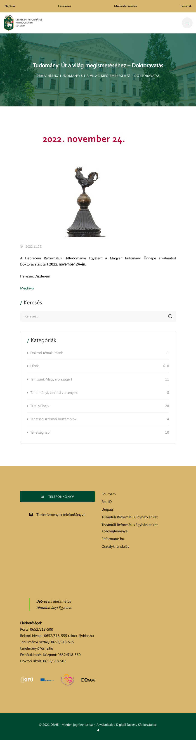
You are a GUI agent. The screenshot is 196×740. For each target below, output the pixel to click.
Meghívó (27, 288)
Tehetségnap (99, 432)
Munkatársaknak (125, 6)
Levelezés (64, 6)
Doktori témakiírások (99, 353)
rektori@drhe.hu (81, 635)
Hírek (99, 366)
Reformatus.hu (113, 538)
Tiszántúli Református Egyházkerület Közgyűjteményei (130, 527)
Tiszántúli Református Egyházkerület (130, 516)
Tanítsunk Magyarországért (99, 379)
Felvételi (185, 6)
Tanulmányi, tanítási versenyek (99, 393)
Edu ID (107, 501)
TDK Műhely (99, 406)
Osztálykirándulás (115, 546)
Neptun (10, 6)
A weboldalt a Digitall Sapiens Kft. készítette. (127, 724)
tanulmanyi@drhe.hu (36, 648)
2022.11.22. (34, 246)
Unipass (107, 509)
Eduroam (109, 493)
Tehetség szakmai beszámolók (99, 419)
